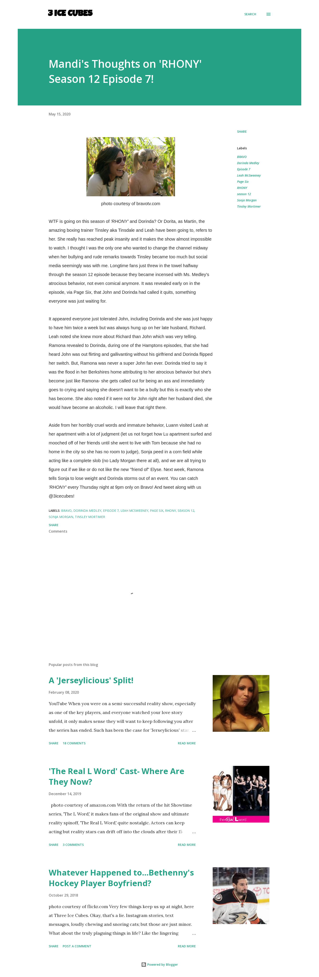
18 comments (74, 743)
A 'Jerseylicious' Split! (91, 680)
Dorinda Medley (248, 163)
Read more (187, 743)
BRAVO (242, 157)
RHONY (242, 188)
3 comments (73, 845)
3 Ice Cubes (70, 14)
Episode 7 (243, 169)
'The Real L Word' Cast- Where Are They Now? (116, 776)
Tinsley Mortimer (249, 206)
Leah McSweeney (249, 175)
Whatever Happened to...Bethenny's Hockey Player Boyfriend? (121, 878)
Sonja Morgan (247, 200)
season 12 (244, 194)
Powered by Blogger (159, 964)
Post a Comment (77, 946)
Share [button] (242, 131)
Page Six (243, 181)
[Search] (250, 14)
